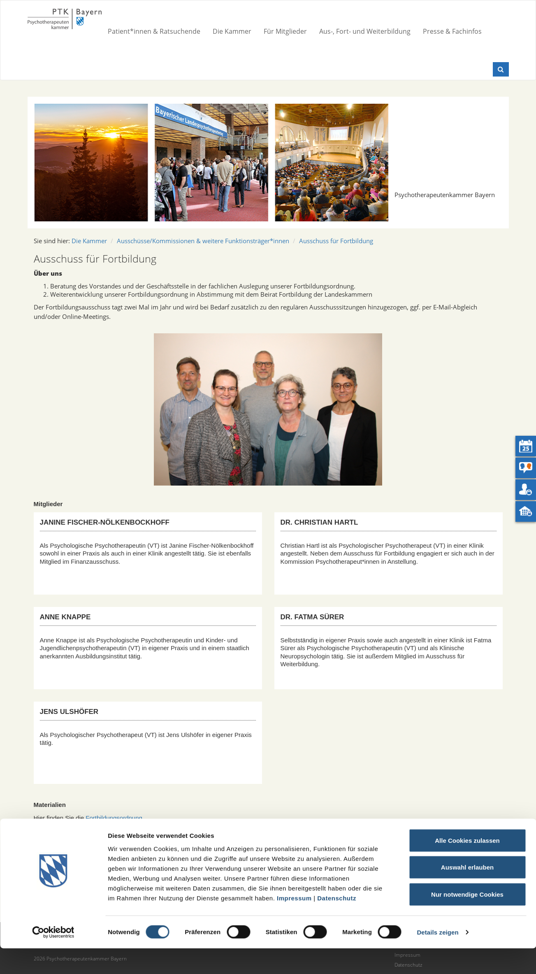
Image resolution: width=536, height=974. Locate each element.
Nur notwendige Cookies (467, 919)
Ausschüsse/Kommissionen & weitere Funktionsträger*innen (203, 241)
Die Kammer (232, 31)
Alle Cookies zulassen (467, 865)
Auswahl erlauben (467, 893)
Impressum (294, 923)
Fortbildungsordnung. (115, 817)
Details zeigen (437, 957)
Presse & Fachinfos (452, 31)
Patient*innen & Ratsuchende (154, 31)
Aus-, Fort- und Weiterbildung (365, 31)
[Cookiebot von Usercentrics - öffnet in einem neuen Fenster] (53, 958)
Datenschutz (336, 923)
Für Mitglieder (285, 31)
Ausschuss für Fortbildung (336, 241)
